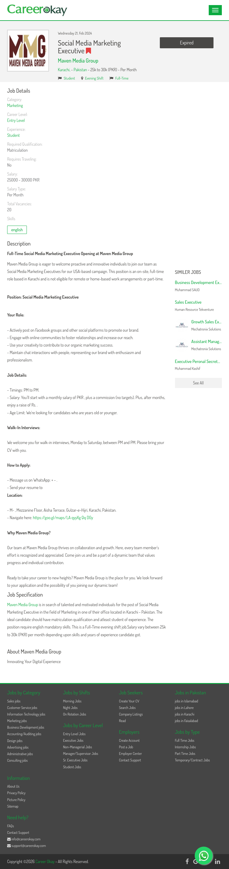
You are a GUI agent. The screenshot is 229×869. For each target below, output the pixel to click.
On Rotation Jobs (74, 714)
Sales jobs (14, 701)
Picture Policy (16, 799)
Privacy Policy (16, 793)
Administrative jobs (20, 754)
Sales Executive (188, 302)
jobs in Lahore (184, 707)
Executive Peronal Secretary (199, 361)
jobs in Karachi (184, 714)
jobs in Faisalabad (186, 721)
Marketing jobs (17, 721)
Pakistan (80, 69)
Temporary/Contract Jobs (192, 760)
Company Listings (131, 714)
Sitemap (12, 806)
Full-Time (122, 78)
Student (69, 78)
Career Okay (45, 861)
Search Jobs (127, 707)
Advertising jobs (18, 747)
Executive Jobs (73, 740)
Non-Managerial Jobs (77, 747)
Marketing (15, 105)
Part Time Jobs (185, 753)
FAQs (10, 826)
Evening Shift (94, 78)
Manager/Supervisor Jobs (80, 753)
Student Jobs (72, 767)
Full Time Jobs (184, 740)
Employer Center (130, 753)
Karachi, (64, 69)
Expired (187, 43)
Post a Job (126, 747)
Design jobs (14, 740)
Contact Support (130, 760)
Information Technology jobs (26, 714)
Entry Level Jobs (74, 734)
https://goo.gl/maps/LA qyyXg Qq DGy (63, 517)
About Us (13, 786)
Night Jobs (70, 707)
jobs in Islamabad (186, 701)
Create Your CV (129, 701)
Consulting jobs (17, 760)
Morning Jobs (72, 701)
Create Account (129, 740)
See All (198, 382)
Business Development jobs (25, 727)
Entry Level (16, 120)
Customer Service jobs (22, 707)
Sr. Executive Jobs (75, 760)
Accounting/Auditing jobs (24, 734)
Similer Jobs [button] (188, 272)
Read (122, 721)
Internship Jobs (185, 747)
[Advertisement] (198, 177)
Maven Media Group (78, 60)
